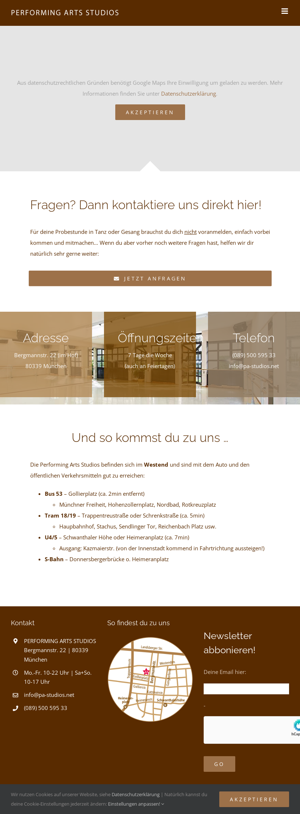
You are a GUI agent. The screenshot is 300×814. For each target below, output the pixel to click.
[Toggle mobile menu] (285, 11)
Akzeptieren (150, 112)
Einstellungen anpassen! (136, 804)
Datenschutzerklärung (188, 93)
